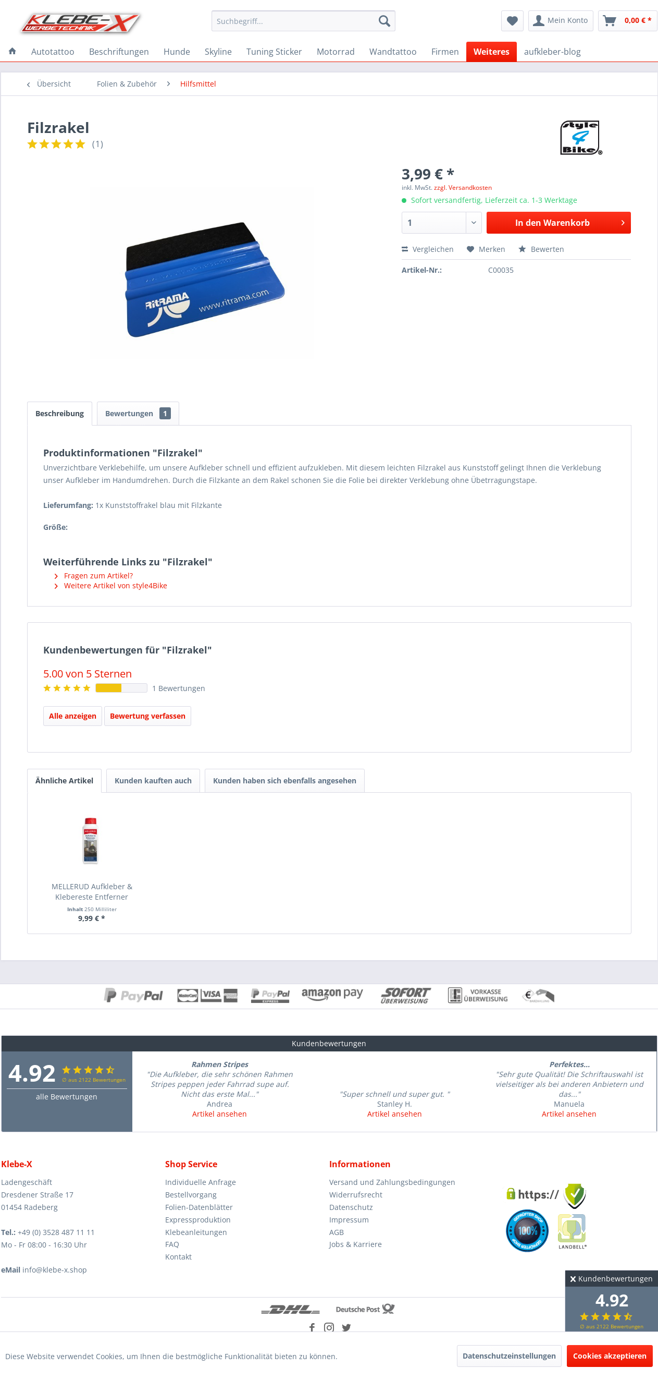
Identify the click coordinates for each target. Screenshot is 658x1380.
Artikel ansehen (219, 1114)
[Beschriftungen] (119, 52)
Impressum (349, 1220)
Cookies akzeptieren (610, 1356)
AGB (336, 1232)
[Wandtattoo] (393, 52)
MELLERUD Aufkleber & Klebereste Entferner (92, 891)
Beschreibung (59, 413)
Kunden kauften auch (153, 780)
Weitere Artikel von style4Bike (111, 585)
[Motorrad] (335, 52)
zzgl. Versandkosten (463, 187)
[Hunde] (176, 52)
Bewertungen (138, 413)
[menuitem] (303, 20)
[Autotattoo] (53, 52)
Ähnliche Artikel (64, 780)
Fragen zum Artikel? (94, 575)
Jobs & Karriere (355, 1244)
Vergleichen (428, 249)
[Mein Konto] (560, 20)
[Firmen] (445, 52)
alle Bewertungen (66, 1096)
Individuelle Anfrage (200, 1182)
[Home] (12, 52)
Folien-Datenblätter (199, 1207)
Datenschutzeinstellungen (509, 1356)
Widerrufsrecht (355, 1195)
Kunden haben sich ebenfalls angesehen (284, 780)
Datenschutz (351, 1207)
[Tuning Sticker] (274, 52)
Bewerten (541, 249)
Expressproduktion (198, 1220)
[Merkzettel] (512, 20)
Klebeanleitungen (196, 1232)
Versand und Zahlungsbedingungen (392, 1182)
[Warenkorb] (627, 20)
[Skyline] (218, 52)
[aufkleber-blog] (552, 52)
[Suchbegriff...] (303, 20)
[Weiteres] (491, 52)
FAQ (172, 1244)
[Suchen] (384, 20)
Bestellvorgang (191, 1195)
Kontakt (178, 1257)
